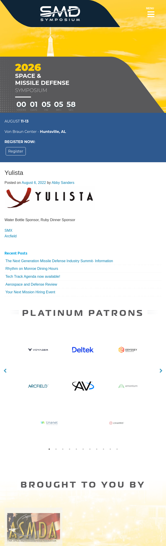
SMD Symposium (101, 537)
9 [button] (103, 420)
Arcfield (11, 236)
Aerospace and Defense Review (31, 284)
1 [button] (49, 420)
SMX (8, 230)
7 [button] (90, 420)
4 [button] (69, 420)
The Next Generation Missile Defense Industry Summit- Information (59, 261)
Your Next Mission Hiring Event (30, 292)
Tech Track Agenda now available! (32, 276)
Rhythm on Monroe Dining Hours (31, 269)
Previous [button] (5, 356)
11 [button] (117, 420)
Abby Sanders (63, 183)
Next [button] (161, 356)
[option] (83, 383)
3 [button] (62, 420)
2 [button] (56, 420)
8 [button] (96, 420)
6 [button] (83, 420)
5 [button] (76, 420)
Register (15, 151)
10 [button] (110, 420)
